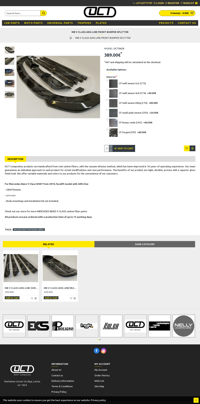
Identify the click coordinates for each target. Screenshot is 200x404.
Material (111, 77)
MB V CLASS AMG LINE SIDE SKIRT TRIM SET (21, 285)
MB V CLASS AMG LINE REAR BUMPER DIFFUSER (60, 285)
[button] (97, 335)
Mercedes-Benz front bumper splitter (29, 227)
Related (48, 241)
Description (15, 159)
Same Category (145, 241)
